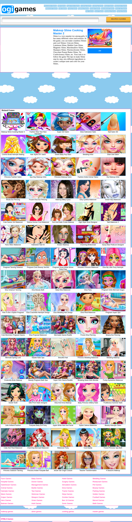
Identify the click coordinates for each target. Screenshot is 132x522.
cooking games (68, 512)
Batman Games (7, 503)
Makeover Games (51, 8)
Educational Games (107, 8)
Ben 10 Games (68, 500)
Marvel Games (98, 500)
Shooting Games (110, 11)
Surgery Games (68, 482)
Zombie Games (68, 497)
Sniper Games (6, 497)
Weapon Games (38, 497)
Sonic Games (67, 503)
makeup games (7, 512)
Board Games (109, 6)
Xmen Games (37, 500)
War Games (90, 11)
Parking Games (99, 491)
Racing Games (122, 11)
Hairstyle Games (7, 491)
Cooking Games (86, 6)
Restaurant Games (100, 482)
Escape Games (95, 8)
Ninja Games (67, 494)
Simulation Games (69, 485)
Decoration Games (50, 6)
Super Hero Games (73, 6)
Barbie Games (37, 488)
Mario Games (6, 494)
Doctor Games (37, 482)
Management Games (40, 485)
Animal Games (6, 488)
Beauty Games (98, 488)
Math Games (98, 503)
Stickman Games (38, 494)
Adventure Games (121, 6)
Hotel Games (67, 479)
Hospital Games (7, 482)
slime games (36, 512)
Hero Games (6, 500)
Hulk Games (36, 503)
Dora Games (67, 488)
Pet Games (97, 485)
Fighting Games (83, 8)
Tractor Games (68, 491)
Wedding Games (99, 479)
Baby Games (37, 479)
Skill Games (62, 6)
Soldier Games (98, 494)
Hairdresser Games (8, 485)
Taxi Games (36, 491)
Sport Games (99, 11)
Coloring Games (97, 6)
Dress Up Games (121, 8)
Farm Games (6, 479)
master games (98, 512)
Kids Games (63, 8)
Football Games (99, 497)
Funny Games (72, 8)
